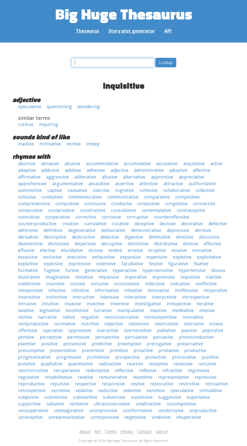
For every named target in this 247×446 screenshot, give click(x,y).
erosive (135, 250)
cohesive (149, 190)
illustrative (29, 277)
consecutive (30, 210)
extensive (106, 264)
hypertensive (192, 270)
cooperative (57, 217)
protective (155, 357)
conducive (121, 203)
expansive (130, 257)
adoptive (178, 170)
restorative (161, 384)
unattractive (148, 404)
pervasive (163, 337)
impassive (109, 277)
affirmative (29, 177)
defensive (28, 230)
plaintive (27, 344)
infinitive (80, 290)
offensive (27, 330)
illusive (218, 270)
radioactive (110, 364)
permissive (78, 337)
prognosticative (34, 357)
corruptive (137, 217)
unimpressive (103, 410)
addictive (50, 170)
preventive (93, 350)
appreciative (191, 177)
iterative (205, 304)
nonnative (192, 317)
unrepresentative (66, 417)
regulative (28, 377)
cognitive (124, 190)
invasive (72, 304)
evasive (179, 250)
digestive (134, 237)
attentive (148, 183)
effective (212, 244)
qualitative (51, 364)
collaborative (176, 190)
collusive (27, 197)
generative (96, 270)
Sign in (162, 431)
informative (107, 290)
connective (204, 203)
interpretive (164, 297)
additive (73, 170)
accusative (167, 163)
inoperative (215, 290)
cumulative (95, 223)
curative (120, 223)
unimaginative (69, 410)
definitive (53, 230)
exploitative (209, 257)
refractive (172, 370)
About (85, 431)
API (168, 31)
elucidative (72, 250)
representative (173, 377)
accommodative (102, 163)
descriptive (55, 237)
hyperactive (125, 270)
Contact (144, 431)
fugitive (52, 270)
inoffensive (186, 290)
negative (90, 317)
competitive (187, 197)
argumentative (67, 183)
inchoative (50, 144)
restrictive (189, 384)
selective (132, 390)
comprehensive (34, 203)
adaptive (27, 170)
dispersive (85, 244)
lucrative (103, 310)
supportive (29, 404)
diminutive (159, 237)
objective (113, 324)
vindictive (161, 417)
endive (115, 250)
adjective (119, 170)
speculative (29, 106)
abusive (72, 163)
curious (26, 124)
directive (184, 237)
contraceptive (191, 210)
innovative (158, 290)
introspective (195, 297)
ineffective (206, 284)
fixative (201, 264)
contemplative (156, 210)
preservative (190, 344)
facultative (132, 264)
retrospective (32, 390)
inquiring (48, 124)
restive (137, 384)
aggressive (57, 177)
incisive (77, 284)
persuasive (136, 337)
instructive (83, 297)
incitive (73, 144)
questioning (59, 106)
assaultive (99, 183)
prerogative (159, 344)
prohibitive (98, 357)
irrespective (179, 304)
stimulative (210, 390)
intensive (109, 297)
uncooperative (33, 410)
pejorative (212, 330)
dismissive (58, 244)
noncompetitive (160, 317)
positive (49, 344)
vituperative (188, 417)
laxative (26, 310)
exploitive (28, 264)
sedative (84, 390)
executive (77, 257)
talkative (55, 404)
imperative (136, 277)
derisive (203, 230)
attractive (173, 183)
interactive (135, 297)
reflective (124, 370)
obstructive (166, 324)
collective (205, 190)
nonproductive (33, 324)
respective (85, 384)
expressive (80, 264)
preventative (63, 350)
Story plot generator (132, 31)
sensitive (156, 390)
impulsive (190, 277)
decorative (192, 223)
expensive (157, 257)
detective (109, 237)
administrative (149, 170)
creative (70, 223)
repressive (205, 377)
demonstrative (146, 230)
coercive (101, 190)
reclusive (207, 364)
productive (195, 350)
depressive (178, 230)
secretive (60, 390)
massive (158, 310)
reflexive (148, 370)
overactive (107, 330)
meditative (183, 310)
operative (53, 330)
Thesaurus (87, 31)
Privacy (126, 431)
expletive (182, 257)
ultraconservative (112, 404)
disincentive (30, 244)
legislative (49, 310)
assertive (124, 183)
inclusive (100, 284)
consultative (123, 210)
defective (217, 223)
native (68, 317)
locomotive (77, 310)
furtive (72, 270)
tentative (79, 404)
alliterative (85, 177)
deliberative (113, 230)
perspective (107, 337)
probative (168, 350)
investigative (148, 304)
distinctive (138, 244)
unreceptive (30, 417)
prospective (127, 357)
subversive (114, 397)
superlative (198, 397)
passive (189, 330)
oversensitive (138, 330)
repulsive (59, 384)
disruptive (111, 244)
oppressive (79, 330)
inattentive (29, 284)
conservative (61, 210)
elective (48, 250)
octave (216, 324)
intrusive (27, 304)
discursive (209, 237)
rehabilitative (58, 377)
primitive (119, 350)
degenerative (81, 230)
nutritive (90, 324)
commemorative (85, 197)
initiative (133, 290)
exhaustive (103, 257)
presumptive (31, 350)
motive (25, 317)
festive (156, 264)
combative (52, 197)
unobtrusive (170, 410)
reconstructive (33, 370)
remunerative (113, 377)
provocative (184, 357)
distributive (166, 244)
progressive (68, 357)
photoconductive (196, 337)
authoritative (202, 183)
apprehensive (32, 183)
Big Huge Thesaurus (123, 13)
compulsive (67, 203)
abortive (27, 163)
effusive (26, 250)
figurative (178, 264)
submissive (55, 397)
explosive (53, 264)
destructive (83, 237)
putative (26, 364)
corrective (85, 217)
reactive (135, 364)
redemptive (97, 370)
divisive (190, 244)
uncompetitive (181, 404)
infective (57, 290)
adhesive (96, 170)
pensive (26, 337)
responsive (113, 384)
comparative (157, 197)
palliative (166, 330)
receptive (158, 364)
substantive (85, 397)
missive (207, 310)
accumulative (137, 163)
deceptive (144, 223)
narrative (47, 317)
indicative (180, 284)
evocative (202, 250)
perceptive (51, 337)
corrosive (111, 217)
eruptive (157, 250)
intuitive (50, 304)
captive (54, 190)
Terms (111, 431)
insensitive (29, 297)
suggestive (169, 397)
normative (64, 324)
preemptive (129, 344)
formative (28, 270)
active (216, 163)
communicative (122, 197)
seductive (108, 390)
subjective (28, 397)
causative (77, 190)
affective (201, 170)
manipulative (130, 310)
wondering (88, 106)
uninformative (137, 410)
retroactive (216, 384)
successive (142, 397)
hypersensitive (157, 270)
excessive (27, 257)
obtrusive (194, 324)
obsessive (138, 324)
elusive (96, 250)
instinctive (56, 297)
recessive (183, 364)
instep (92, 144)
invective (96, 304)
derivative (28, 237)
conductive (148, 203)
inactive (26, 144)
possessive (74, 344)
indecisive (155, 284)
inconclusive (126, 284)
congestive (176, 203)
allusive (109, 177)
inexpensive (30, 290)
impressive (163, 277)
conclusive (95, 203)
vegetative (135, 417)
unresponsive (104, 417)
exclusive (52, 257)
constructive (92, 210)
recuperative (67, 370)
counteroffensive (171, 217)
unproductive (203, 410)
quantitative (80, 364)
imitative (84, 277)
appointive (162, 177)
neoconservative (121, 317)
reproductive (31, 384)
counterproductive (37, 223)
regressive (199, 370)
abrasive (50, 163)
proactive (143, 350)
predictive (102, 344)
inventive (119, 304)
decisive (168, 223)
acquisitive (194, 163)
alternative (134, 177)
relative (85, 377)
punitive (210, 357)
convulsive (29, 217)
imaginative (58, 277)
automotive (30, 190)
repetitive (143, 377)
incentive (55, 284)
